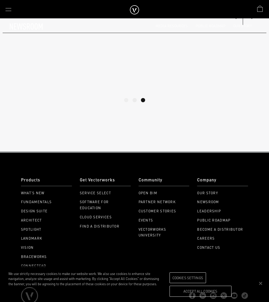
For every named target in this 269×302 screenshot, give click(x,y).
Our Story (242, 25)
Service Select (95, 192)
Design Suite (34, 210)
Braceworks (34, 256)
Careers (206, 238)
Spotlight (31, 229)
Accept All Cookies (200, 291)
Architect (31, 220)
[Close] (260, 283)
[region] (134, 284)
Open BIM (148, 192)
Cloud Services (96, 216)
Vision (27, 247)
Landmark (31, 238)
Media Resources (172, 25)
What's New (33, 192)
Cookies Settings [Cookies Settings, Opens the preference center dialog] (187, 277)
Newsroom (208, 201)
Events (146, 220)
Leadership (209, 210)
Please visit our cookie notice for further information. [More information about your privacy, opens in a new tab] (47, 288)
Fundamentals (36, 201)
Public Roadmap (211, 25)
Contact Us (208, 247)
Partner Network (157, 201)
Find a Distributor (99, 226)
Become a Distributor (220, 229)
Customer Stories (157, 210)
